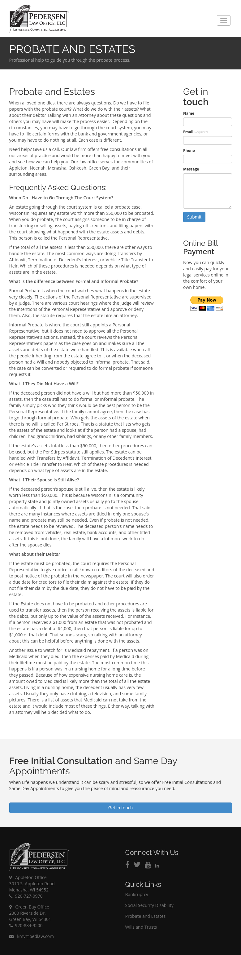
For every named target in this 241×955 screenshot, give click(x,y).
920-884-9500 (26, 925)
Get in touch (120, 808)
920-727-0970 (26, 896)
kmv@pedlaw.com (31, 936)
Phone (189, 150)
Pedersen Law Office (39, 19)
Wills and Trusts (141, 927)
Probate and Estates (145, 916)
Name (188, 113)
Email (195, 132)
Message (191, 169)
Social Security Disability (149, 905)
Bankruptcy (136, 894)
